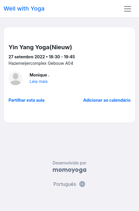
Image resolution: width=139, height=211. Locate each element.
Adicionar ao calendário (107, 100)
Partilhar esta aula (26, 100)
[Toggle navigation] (127, 8)
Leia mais (39, 81)
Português (69, 184)
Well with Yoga (24, 8)
